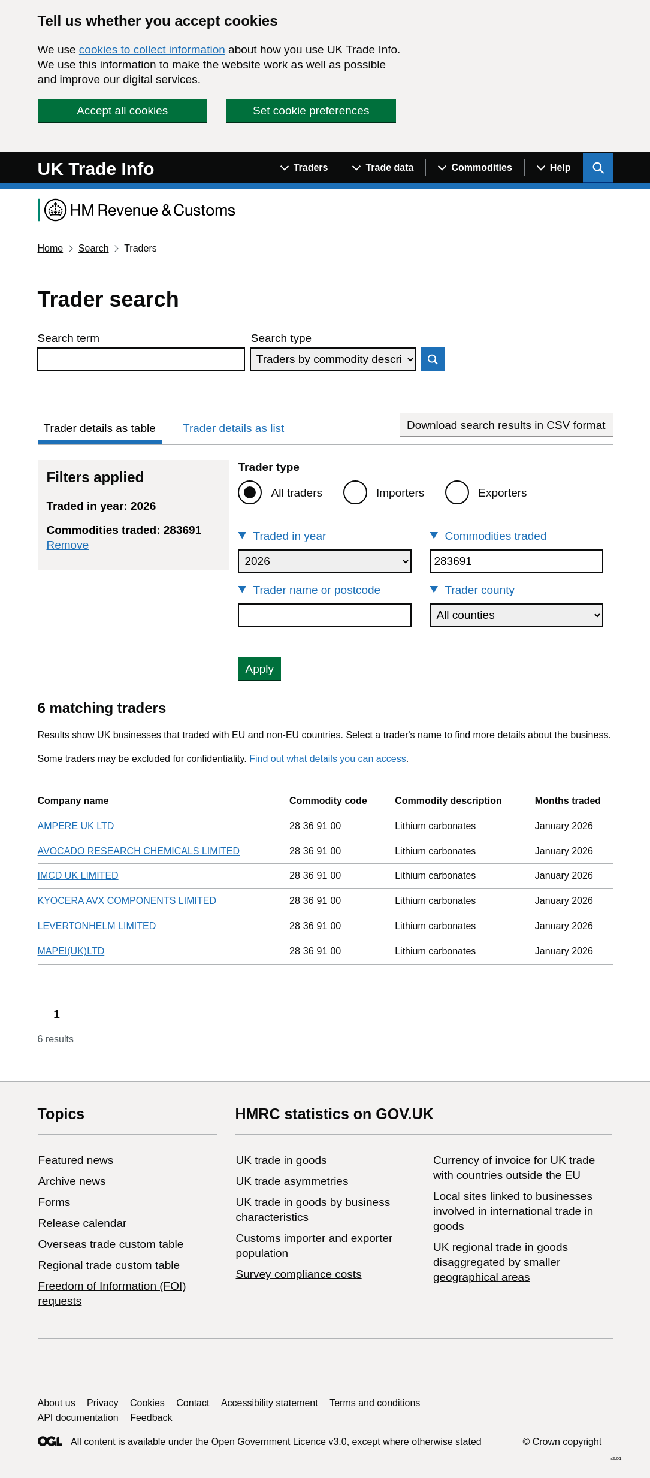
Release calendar (82, 1223)
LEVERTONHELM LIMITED (97, 926)
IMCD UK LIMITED (78, 876)
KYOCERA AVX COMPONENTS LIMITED (127, 901)
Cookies (147, 1403)
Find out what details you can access (327, 759)
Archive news (72, 1181)
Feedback (151, 1418)
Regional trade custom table (109, 1265)
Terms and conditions (374, 1403)
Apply (259, 669)
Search (93, 248)
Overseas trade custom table (111, 1244)
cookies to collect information (152, 49)
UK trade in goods (280, 1160)
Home (51, 248)
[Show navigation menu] (304, 168)
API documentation (78, 1418)
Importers (400, 492)
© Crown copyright (561, 1442)
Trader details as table (100, 428)
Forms (54, 1202)
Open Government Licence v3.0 (279, 1442)
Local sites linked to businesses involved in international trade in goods (513, 1211)
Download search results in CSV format (506, 425)
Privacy (102, 1403)
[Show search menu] (598, 168)
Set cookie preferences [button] (311, 110)
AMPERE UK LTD (76, 826)
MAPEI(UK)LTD (71, 951)
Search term (68, 338)
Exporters (502, 492)
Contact (192, 1403)
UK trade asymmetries (291, 1181)
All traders (296, 492)
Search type (281, 338)
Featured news (76, 1160)
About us (56, 1403)
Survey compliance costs (298, 1274)
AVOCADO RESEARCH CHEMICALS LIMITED (139, 851)
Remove (68, 545)
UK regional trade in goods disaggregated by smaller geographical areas (500, 1262)
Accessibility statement (269, 1403)
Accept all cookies (122, 110)
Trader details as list (233, 428)
